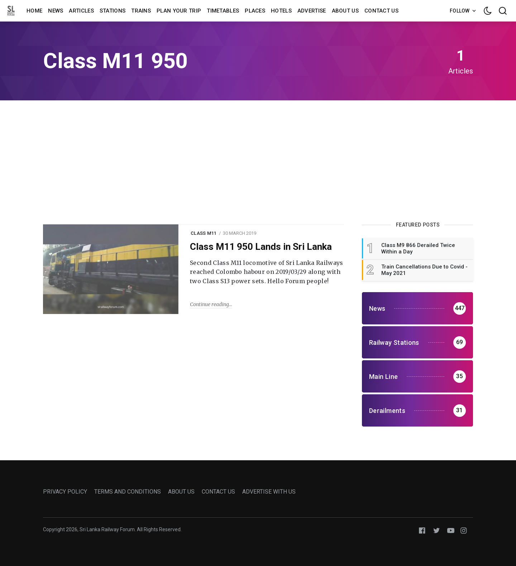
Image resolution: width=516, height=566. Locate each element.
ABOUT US (181, 491)
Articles (81, 11)
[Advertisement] (258, 161)
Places (255, 11)
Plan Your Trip (179, 11)
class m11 (203, 233)
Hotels (281, 11)
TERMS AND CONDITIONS (127, 491)
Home (34, 11)
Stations (112, 11)
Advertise (311, 11)
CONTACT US (218, 491)
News (55, 11)
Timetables (223, 11)
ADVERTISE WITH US (269, 491)
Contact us (381, 11)
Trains (141, 11)
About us (345, 11)
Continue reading (209, 304)
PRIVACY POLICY (65, 491)
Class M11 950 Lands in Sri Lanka (261, 246)
